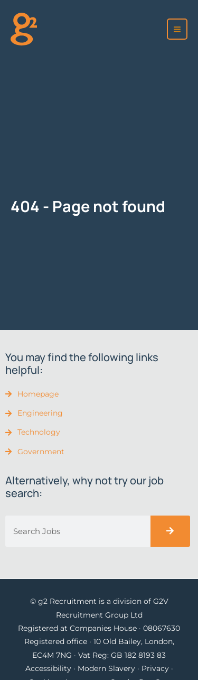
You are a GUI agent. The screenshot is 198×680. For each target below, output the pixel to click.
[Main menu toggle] (177, 29)
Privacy (155, 668)
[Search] (170, 531)
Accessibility (48, 668)
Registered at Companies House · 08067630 (99, 628)
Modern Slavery (106, 668)
